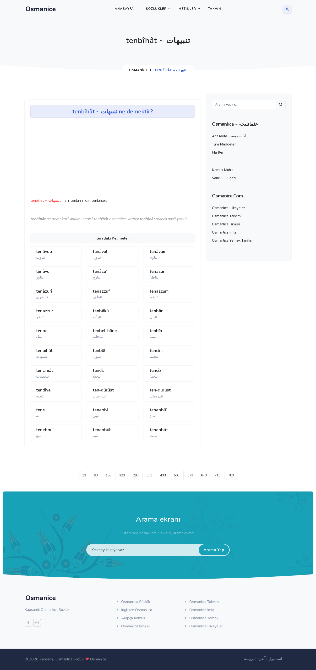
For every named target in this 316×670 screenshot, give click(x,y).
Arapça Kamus (130, 618)
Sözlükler (156, 9)
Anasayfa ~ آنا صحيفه (229, 136)
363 (149, 475)
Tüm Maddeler (224, 144)
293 (136, 475)
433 (163, 475)
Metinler (187, 9)
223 (122, 475)
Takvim (214, 9)
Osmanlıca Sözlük (132, 601)
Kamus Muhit (222, 170)
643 (204, 475)
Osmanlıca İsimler (226, 224)
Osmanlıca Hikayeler (228, 208)
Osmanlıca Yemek (201, 618)
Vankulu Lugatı (224, 178)
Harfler (217, 152)
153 (108, 475)
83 (96, 475)
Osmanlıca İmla (224, 232)
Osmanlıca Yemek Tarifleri (232, 240)
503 (177, 475)
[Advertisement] (104, 159)
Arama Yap (214, 550)
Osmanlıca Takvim (226, 216)
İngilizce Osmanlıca (133, 610)
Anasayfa (124, 9)
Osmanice (138, 70)
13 (84, 475)
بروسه (249, 658)
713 (217, 475)
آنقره (261, 658)
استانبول (275, 658)
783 (231, 475)
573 (190, 475)
